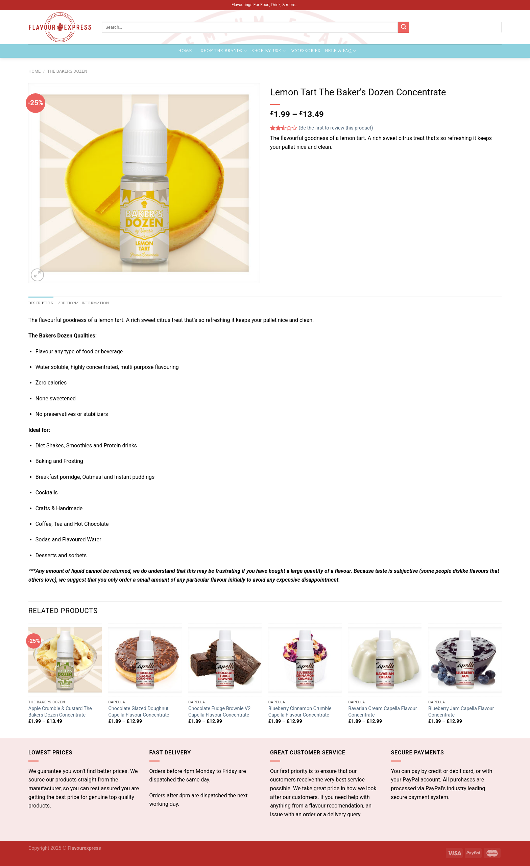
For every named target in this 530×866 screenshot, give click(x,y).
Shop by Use (268, 51)
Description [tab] (40, 303)
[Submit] (403, 27)
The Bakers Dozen (67, 71)
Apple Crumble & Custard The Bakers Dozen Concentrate (60, 712)
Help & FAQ (340, 51)
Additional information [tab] (83, 303)
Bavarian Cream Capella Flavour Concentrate (382, 712)
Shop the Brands (224, 51)
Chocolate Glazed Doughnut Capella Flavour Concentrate (138, 712)
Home (185, 51)
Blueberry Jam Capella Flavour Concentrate (461, 712)
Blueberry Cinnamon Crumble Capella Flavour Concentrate (300, 712)
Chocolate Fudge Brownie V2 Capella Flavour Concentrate (219, 712)
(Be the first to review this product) (321, 128)
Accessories (305, 51)
